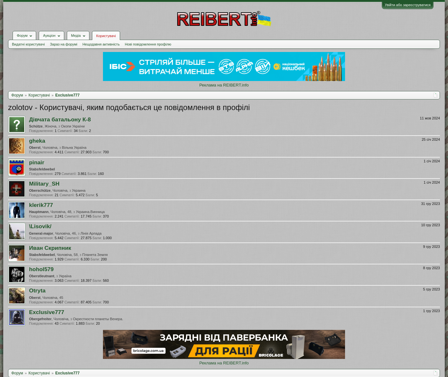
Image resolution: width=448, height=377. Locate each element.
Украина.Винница (90, 212)
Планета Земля (95, 255)
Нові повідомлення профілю (148, 44)
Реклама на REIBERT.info (224, 85)
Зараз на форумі (63, 44)
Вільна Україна (74, 147)
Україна (65, 276)
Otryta (37, 290)
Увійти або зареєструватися (408, 5)
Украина (79, 190)
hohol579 (41, 269)
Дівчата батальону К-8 (60, 119)
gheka (37, 141)
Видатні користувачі (28, 44)
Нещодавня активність (100, 44)
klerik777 (41, 205)
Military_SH (44, 183)
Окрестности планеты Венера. (98, 319)
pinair (36, 162)
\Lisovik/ (40, 226)
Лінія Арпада (90, 233)
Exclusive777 (46, 312)
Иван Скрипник (50, 248)
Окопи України (73, 126)
